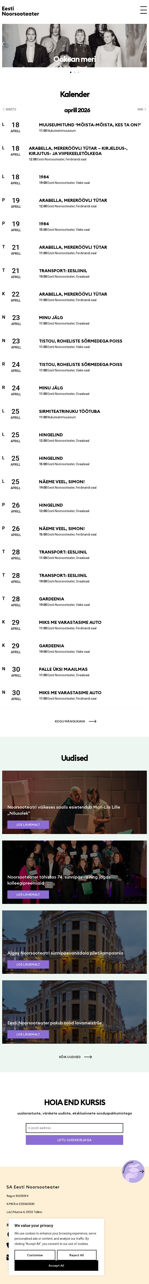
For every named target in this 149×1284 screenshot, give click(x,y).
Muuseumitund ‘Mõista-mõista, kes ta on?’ (90, 124)
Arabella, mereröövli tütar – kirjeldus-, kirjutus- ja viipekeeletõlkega (78, 150)
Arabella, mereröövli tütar (73, 200)
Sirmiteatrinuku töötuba (69, 411)
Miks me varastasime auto (70, 622)
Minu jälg (51, 317)
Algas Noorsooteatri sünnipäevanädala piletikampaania (65, 953)
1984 (44, 177)
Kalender (74, 94)
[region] (56, 1246)
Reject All (76, 1255)
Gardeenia (51, 599)
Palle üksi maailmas (63, 669)
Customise (35, 1255)
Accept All (56, 1266)
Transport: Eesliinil (63, 270)
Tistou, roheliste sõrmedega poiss (80, 341)
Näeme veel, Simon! (62, 481)
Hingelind (51, 434)
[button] (2, 44)
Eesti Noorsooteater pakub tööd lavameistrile (54, 1022)
